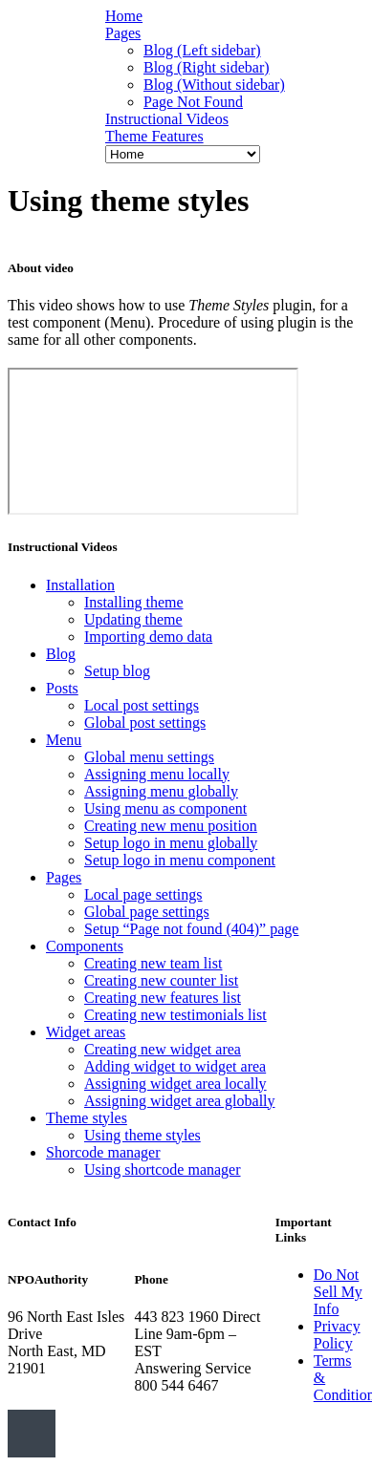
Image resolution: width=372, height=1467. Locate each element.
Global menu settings (149, 757)
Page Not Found (193, 102)
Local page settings (143, 894)
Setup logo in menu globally (170, 843)
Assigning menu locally (157, 774)
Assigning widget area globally (179, 1101)
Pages (123, 33)
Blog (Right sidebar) (206, 67)
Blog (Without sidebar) (214, 84)
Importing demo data (148, 636)
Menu (63, 740)
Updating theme (133, 619)
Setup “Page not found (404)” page (191, 929)
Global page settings (146, 912)
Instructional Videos (167, 119)
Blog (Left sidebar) (202, 50)
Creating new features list (162, 997)
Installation (80, 585)
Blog (61, 654)
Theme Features (154, 136)
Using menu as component (165, 808)
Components (84, 946)
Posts (62, 688)
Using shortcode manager (162, 1169)
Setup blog (117, 671)
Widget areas (85, 1032)
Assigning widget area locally (175, 1083)
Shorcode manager (103, 1152)
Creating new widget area (162, 1049)
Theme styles (86, 1118)
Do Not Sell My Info (338, 1291)
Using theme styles (142, 1135)
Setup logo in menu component (179, 860)
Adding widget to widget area (175, 1066)
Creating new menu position (170, 826)
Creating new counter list (161, 980)
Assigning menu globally (161, 791)
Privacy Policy (337, 1334)
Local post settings (141, 705)
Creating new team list (153, 963)
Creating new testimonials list (175, 1015)
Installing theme (134, 602)
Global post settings (145, 722)
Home (123, 16)
